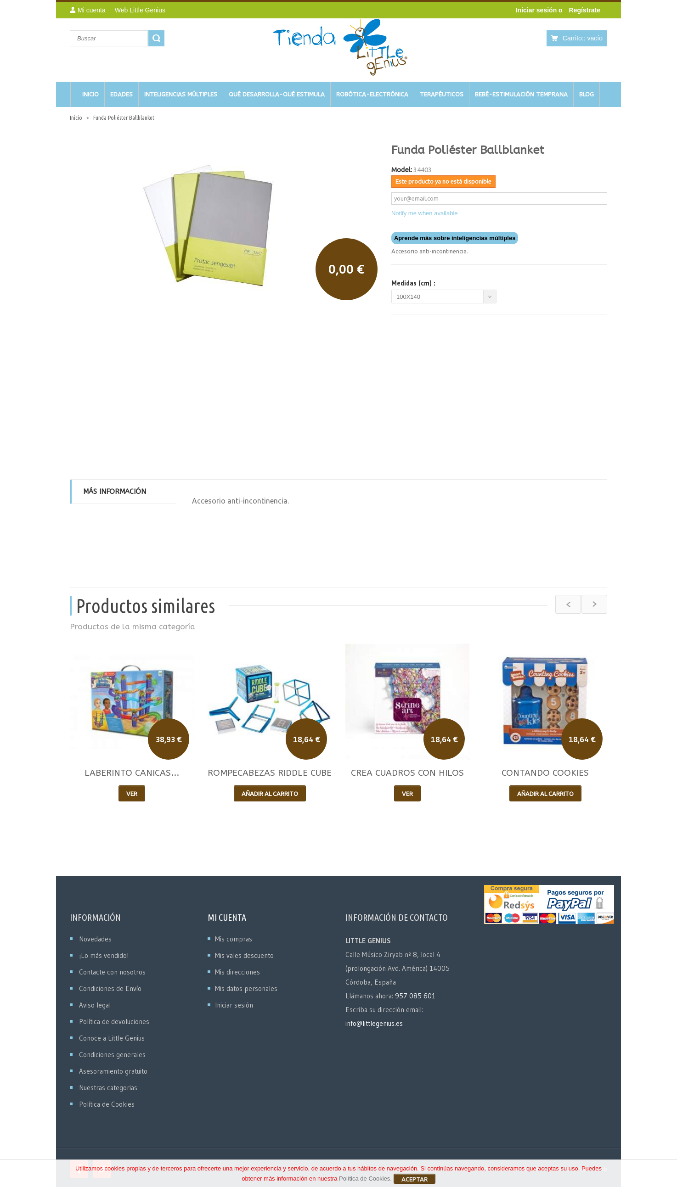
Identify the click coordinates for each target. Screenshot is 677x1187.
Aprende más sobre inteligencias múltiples (454, 238)
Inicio (76, 117)
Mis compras (233, 939)
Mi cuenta (227, 917)
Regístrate (584, 10)
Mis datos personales (246, 988)
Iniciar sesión (537, 10)
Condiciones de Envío (110, 988)
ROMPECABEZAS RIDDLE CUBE (270, 773)
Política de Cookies (107, 1104)
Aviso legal (95, 1005)
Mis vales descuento (244, 955)
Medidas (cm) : (414, 283)
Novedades (95, 939)
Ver (131, 793)
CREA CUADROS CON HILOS (407, 773)
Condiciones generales (112, 1054)
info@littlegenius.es (374, 1023)
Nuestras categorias (108, 1087)
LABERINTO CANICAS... (132, 773)
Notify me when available (424, 213)
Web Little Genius (140, 10)
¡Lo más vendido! (104, 955)
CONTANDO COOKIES (545, 773)
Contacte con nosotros (112, 972)
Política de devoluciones (114, 1021)
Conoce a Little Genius (112, 1038)
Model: (401, 170)
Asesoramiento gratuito (113, 1071)
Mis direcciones (237, 972)
